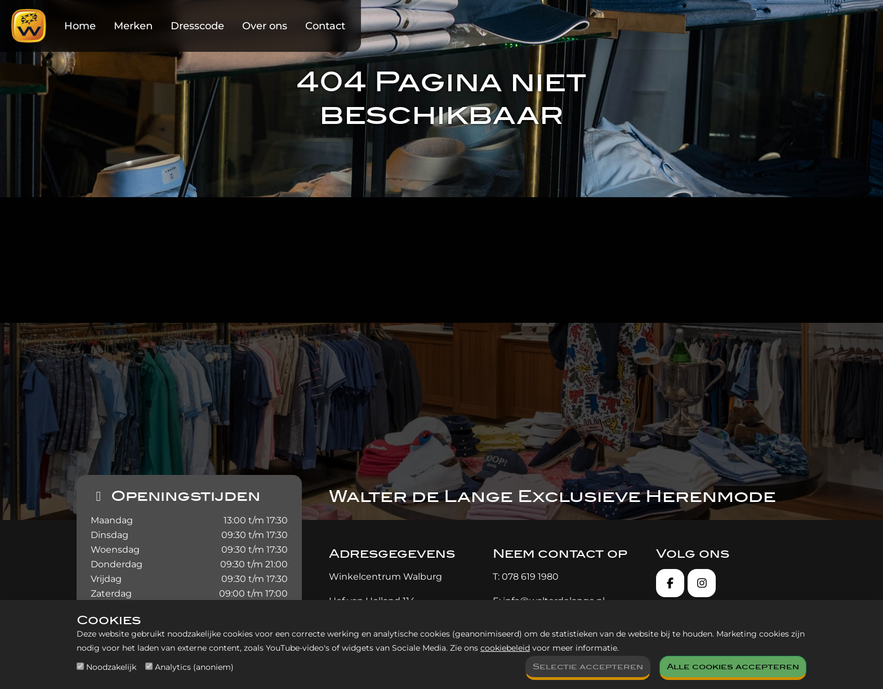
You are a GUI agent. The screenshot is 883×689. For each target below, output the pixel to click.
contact (657, 271)
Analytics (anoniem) (194, 667)
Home (80, 26)
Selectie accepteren (588, 667)
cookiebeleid (505, 648)
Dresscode (197, 26)
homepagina (326, 271)
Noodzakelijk (111, 667)
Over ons (264, 26)
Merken (133, 26)
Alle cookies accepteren (733, 667)
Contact (325, 26)
